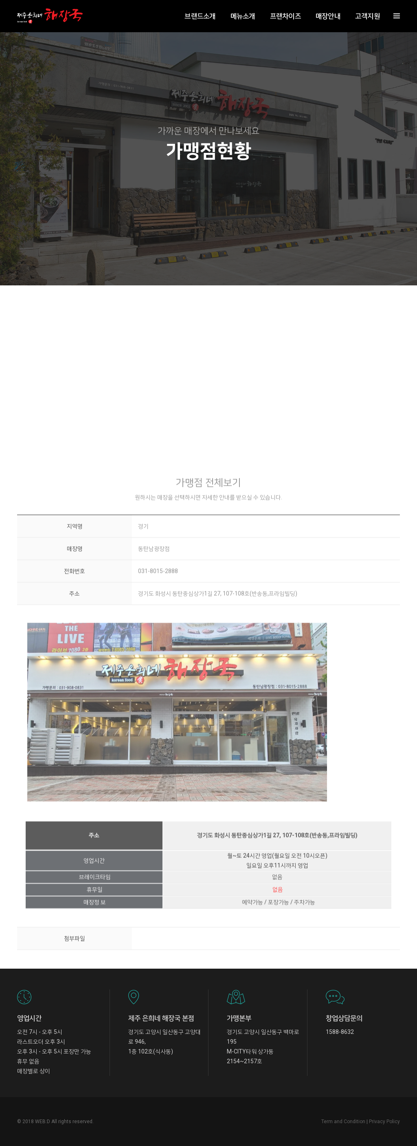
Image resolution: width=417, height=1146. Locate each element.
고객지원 (366, 15)
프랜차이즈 (284, 15)
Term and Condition (343, 1121)
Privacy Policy (384, 1121)
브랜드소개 (199, 15)
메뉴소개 (242, 15)
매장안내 (327, 15)
